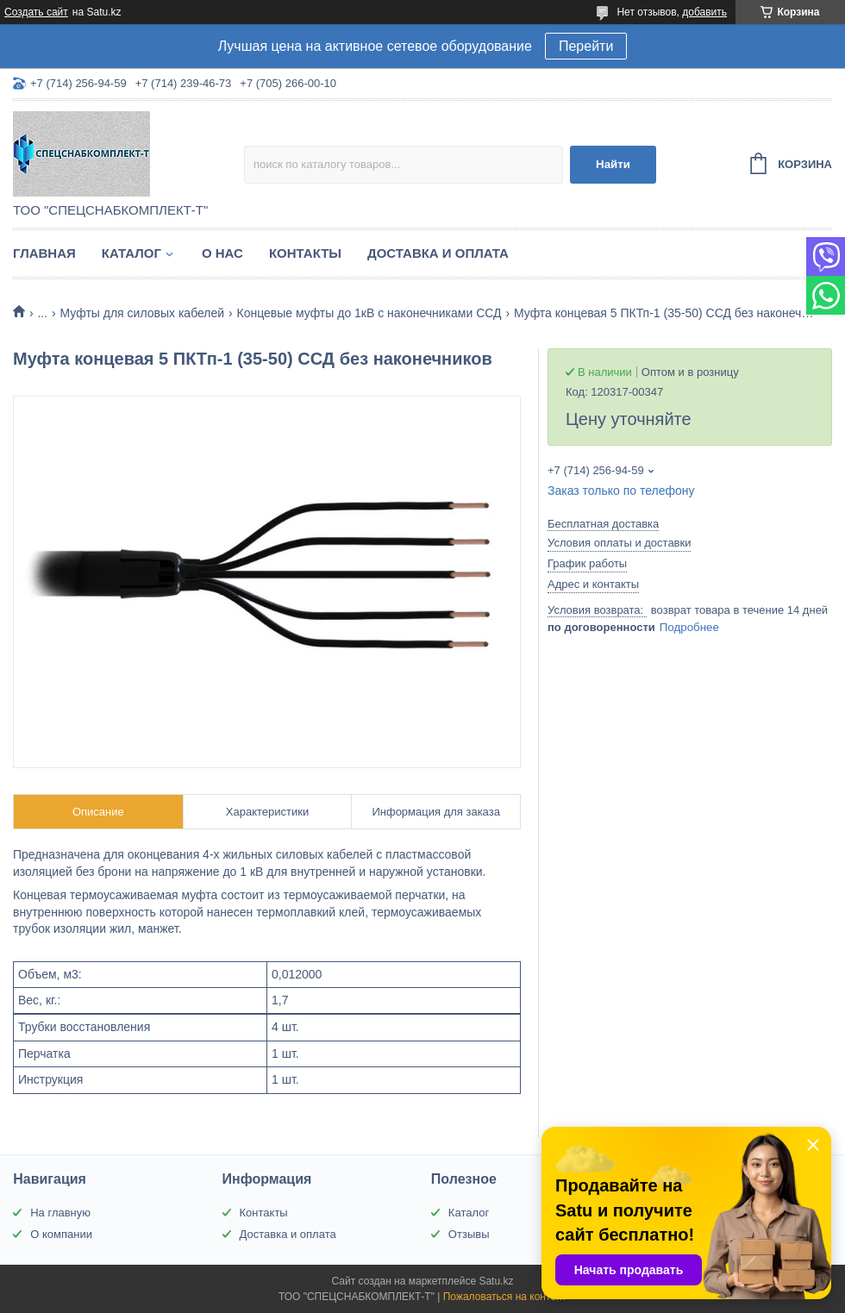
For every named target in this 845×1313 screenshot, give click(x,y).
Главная (44, 253)
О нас (222, 253)
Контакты (305, 253)
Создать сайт (36, 12)
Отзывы (469, 1234)
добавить (704, 12)
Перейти (586, 46)
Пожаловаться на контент (504, 1297)
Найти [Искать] (613, 164)
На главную (60, 1212)
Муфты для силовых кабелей (142, 313)
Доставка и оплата (438, 253)
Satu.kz (496, 1281)
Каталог (131, 253)
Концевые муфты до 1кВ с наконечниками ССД (369, 313)
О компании (61, 1234)
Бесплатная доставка (603, 523)
